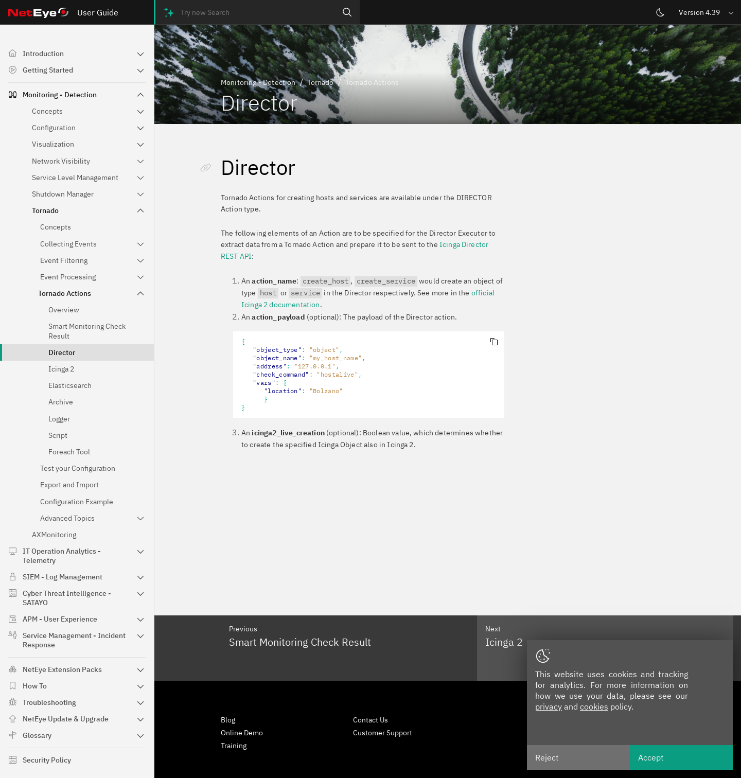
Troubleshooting (49, 702)
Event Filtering (63, 260)
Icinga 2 (61, 369)
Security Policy (47, 760)
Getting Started (48, 70)
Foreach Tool (69, 451)
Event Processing (68, 276)
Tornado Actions (64, 293)
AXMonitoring (54, 534)
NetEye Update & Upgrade (66, 718)
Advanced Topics (67, 518)
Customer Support (382, 732)
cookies (594, 706)
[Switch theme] (660, 12)
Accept (651, 757)
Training (233, 745)
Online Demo (242, 732)
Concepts (47, 111)
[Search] (347, 12)
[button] (707, 12)
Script (57, 435)
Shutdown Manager (63, 194)
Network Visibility (61, 161)
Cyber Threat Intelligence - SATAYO (67, 598)
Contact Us (370, 719)
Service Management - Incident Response (74, 640)
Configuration (54, 127)
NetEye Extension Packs (62, 669)
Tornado (45, 210)
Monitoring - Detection (60, 94)
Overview (63, 309)
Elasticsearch (70, 385)
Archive (60, 401)
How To (35, 686)
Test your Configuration (77, 468)
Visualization (53, 144)
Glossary (37, 735)
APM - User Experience (60, 619)
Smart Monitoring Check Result (87, 331)
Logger (59, 418)
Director (61, 352)
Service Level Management (75, 177)
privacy (548, 706)
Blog (228, 719)
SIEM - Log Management (62, 576)
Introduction (43, 53)
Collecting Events (68, 244)
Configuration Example (76, 501)
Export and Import (69, 484)
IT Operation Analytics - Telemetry (62, 555)
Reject (547, 757)
